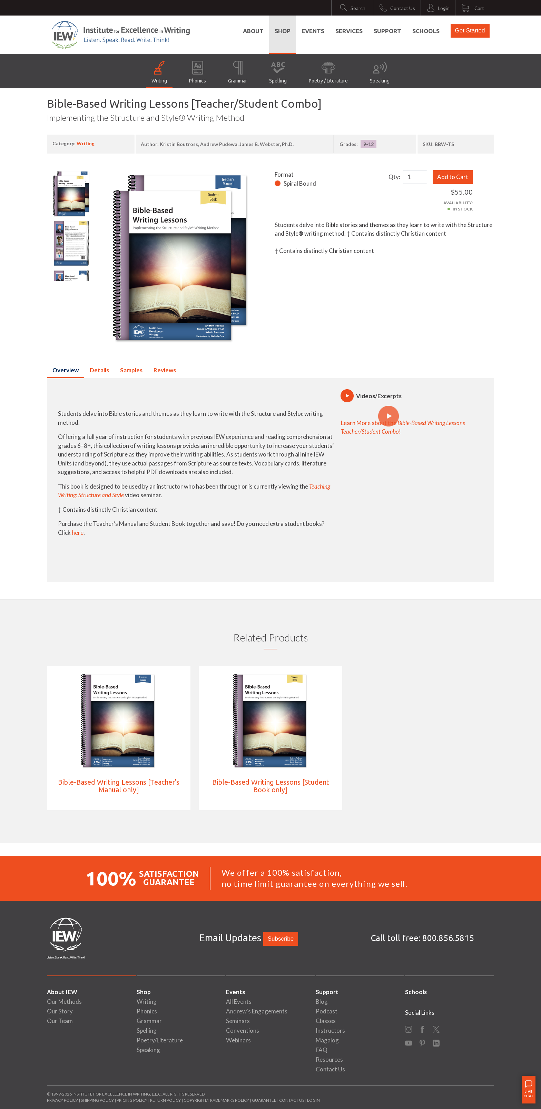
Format (284, 174)
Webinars (238, 1040)
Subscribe (281, 938)
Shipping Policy (97, 1100)
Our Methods (64, 1001)
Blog (322, 1001)
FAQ (321, 1049)
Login (313, 1100)
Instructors (330, 1030)
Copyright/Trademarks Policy (216, 1100)
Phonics (197, 72)
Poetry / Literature (328, 72)
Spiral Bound (300, 183)
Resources (329, 1059)
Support (387, 31)
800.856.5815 (448, 938)
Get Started (470, 30)
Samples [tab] (131, 370)
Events (313, 31)
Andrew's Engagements (256, 1011)
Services (349, 31)
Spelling (278, 72)
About (253, 31)
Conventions (242, 1030)
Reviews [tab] (165, 370)
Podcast (326, 1011)
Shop (283, 31)
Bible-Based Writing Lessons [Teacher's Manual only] (118, 786)
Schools (426, 31)
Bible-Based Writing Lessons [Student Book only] (270, 786)
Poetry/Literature (160, 1040)
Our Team (60, 1020)
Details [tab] (99, 370)
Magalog (327, 1040)
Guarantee (264, 1100)
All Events (239, 1001)
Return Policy (165, 1100)
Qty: (394, 176)
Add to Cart (452, 176)
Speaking (380, 72)
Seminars (238, 1020)
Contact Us (330, 1069)
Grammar (237, 72)
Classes (326, 1020)
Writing (159, 72)
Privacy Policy (62, 1100)
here (77, 532)
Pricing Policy (132, 1100)
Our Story (60, 1011)
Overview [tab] (65, 370)
